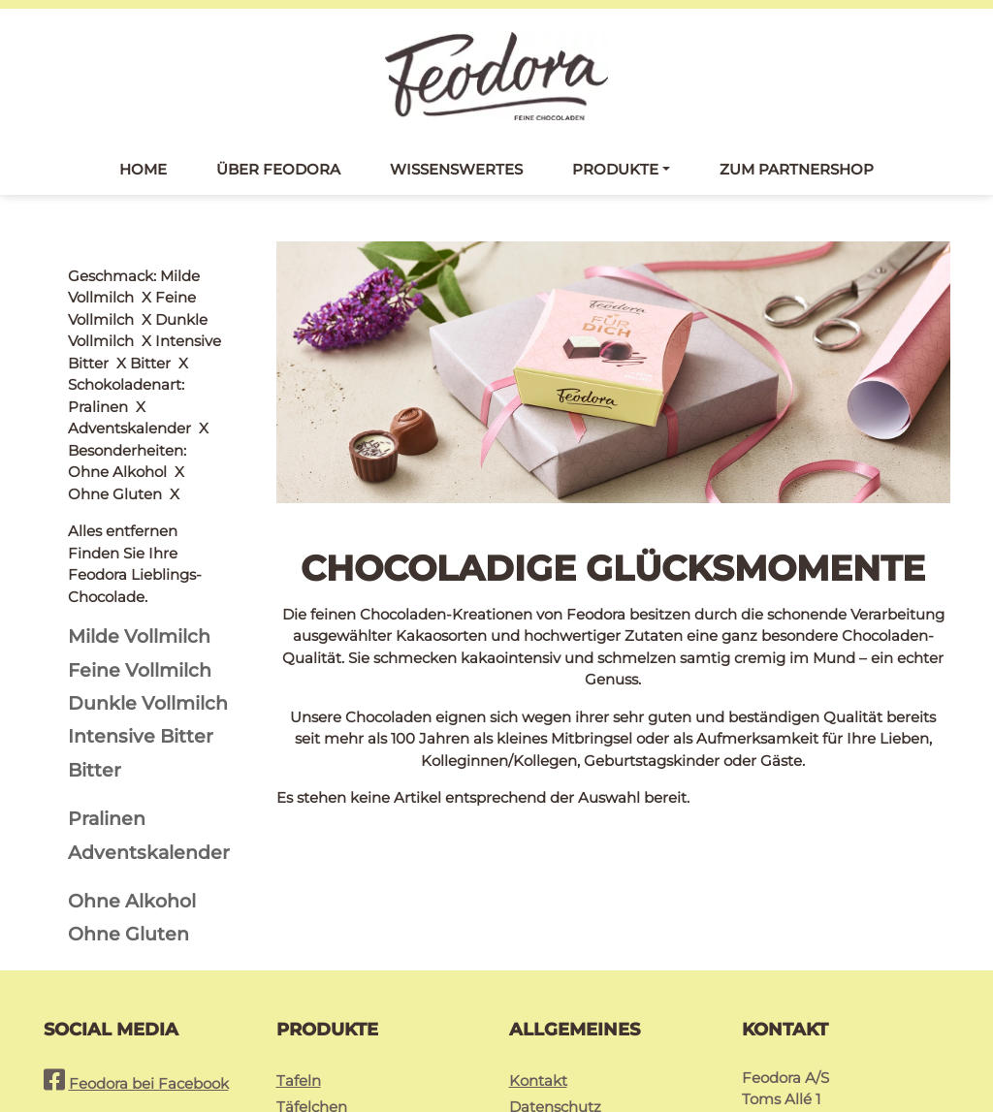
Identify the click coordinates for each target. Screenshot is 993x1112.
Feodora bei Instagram (151, 986)
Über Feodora (278, 173)
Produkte (615, 173)
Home (143, 173)
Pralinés (305, 991)
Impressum (551, 991)
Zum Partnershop (797, 173)
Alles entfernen (122, 279)
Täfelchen (311, 965)
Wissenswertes (456, 173)
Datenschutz (555, 965)
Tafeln (298, 939)
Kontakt (538, 939)
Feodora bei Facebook (149, 942)
